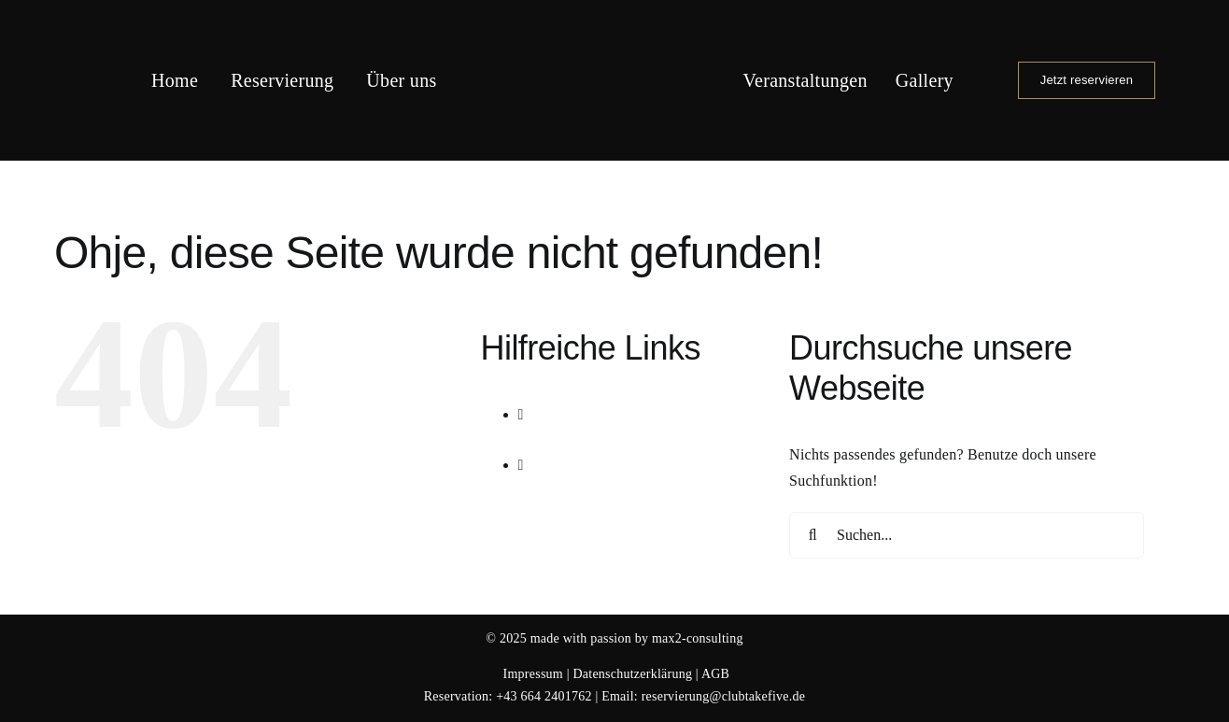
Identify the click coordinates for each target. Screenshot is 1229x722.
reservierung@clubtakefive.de (723, 696)
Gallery (577, 491)
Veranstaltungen (604, 439)
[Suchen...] (966, 535)
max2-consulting (697, 638)
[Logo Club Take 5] (615, 21)
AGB (715, 674)
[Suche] (812, 535)
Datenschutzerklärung (632, 674)
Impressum (533, 674)
